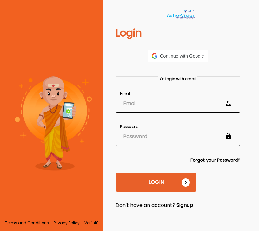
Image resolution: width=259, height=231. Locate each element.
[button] (178, 56)
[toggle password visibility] (228, 136)
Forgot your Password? (215, 160)
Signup (184, 205)
